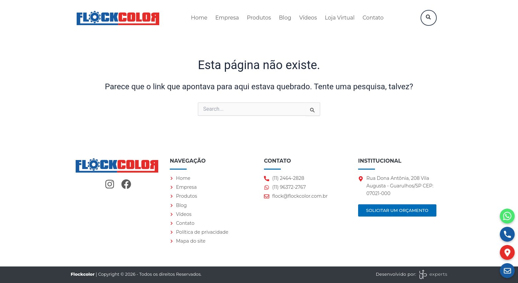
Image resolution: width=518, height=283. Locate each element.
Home (199, 18)
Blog (285, 18)
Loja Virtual (339, 18)
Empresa (227, 18)
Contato (373, 18)
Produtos (259, 18)
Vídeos (308, 18)
